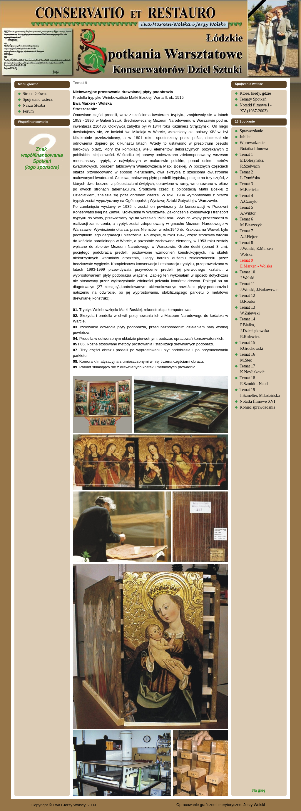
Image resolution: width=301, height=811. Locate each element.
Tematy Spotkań (253, 99)
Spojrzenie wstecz (37, 99)
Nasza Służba (34, 105)
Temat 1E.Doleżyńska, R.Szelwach (252, 160)
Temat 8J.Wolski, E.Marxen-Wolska (257, 248)
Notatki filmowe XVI (257, 401)
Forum (28, 111)
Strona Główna (35, 93)
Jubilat (245, 137)
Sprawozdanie (251, 131)
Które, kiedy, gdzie (255, 93)
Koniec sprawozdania (257, 407)
